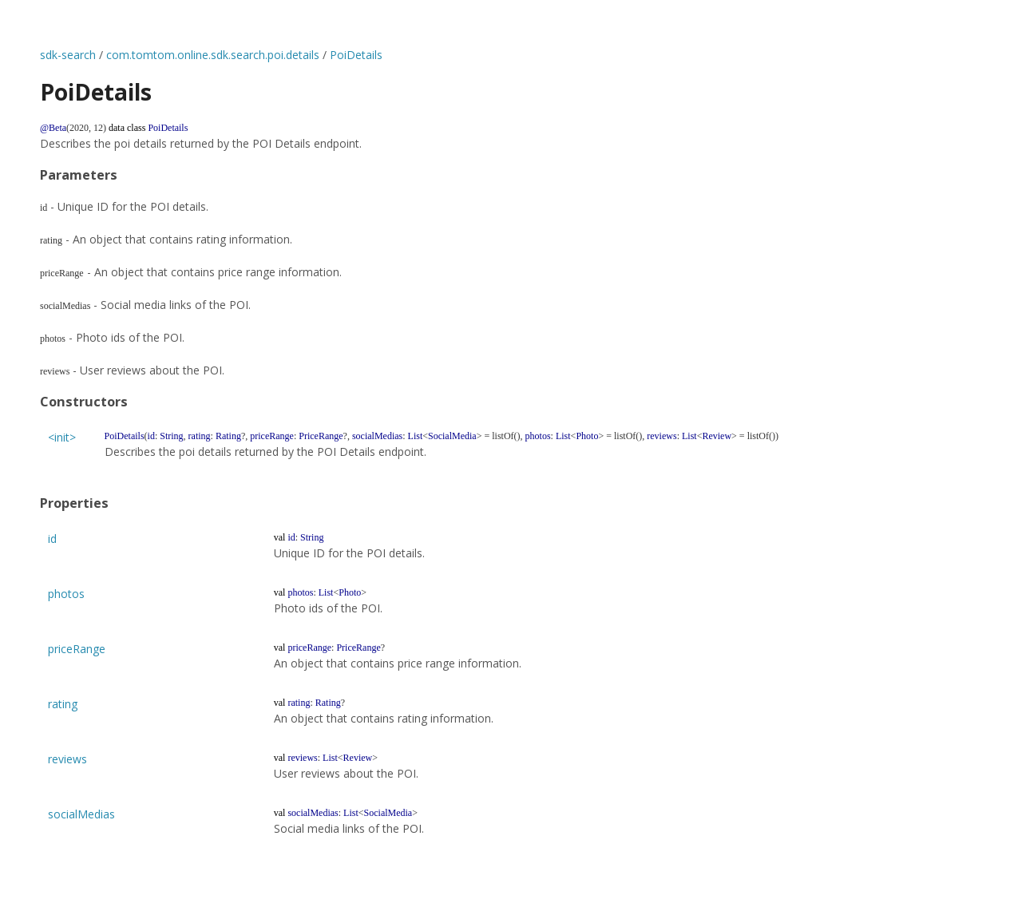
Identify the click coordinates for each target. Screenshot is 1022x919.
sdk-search (68, 54)
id (52, 538)
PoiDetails (356, 54)
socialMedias (81, 814)
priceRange (76, 648)
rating (62, 703)
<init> (62, 437)
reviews (67, 758)
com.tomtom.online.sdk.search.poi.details (212, 54)
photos (66, 593)
